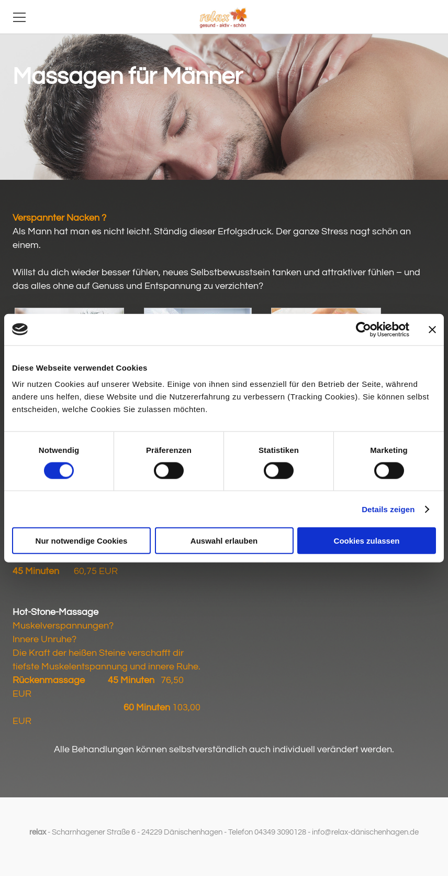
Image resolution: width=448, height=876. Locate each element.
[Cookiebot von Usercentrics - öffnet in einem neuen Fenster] (363, 329)
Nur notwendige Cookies (82, 540)
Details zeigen (388, 508)
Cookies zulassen (367, 540)
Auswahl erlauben (224, 540)
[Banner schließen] (432, 329)
